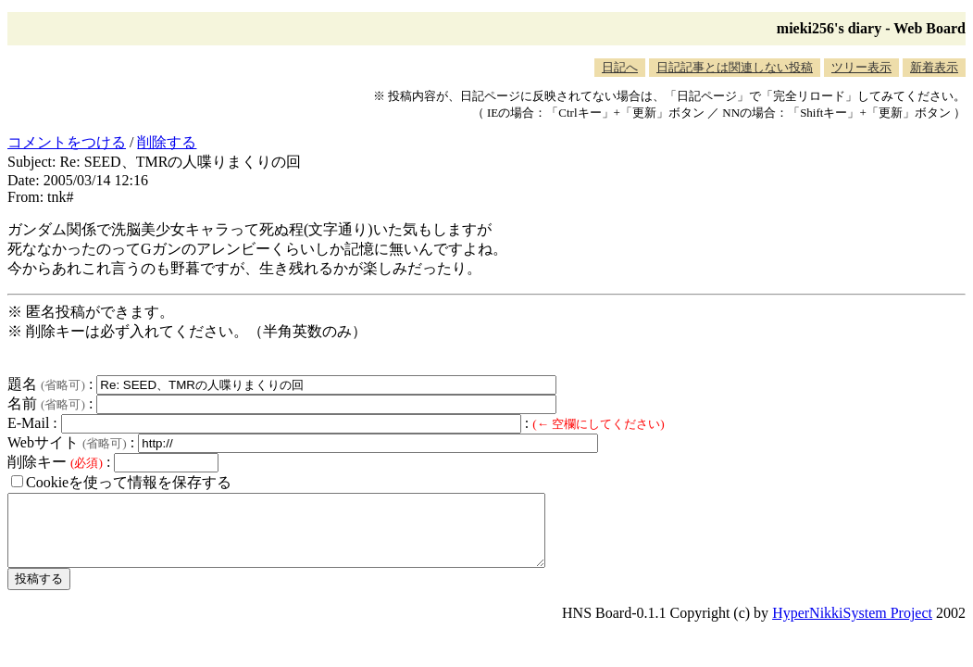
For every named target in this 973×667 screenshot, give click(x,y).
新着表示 (934, 67)
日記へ (620, 67)
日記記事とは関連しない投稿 (734, 67)
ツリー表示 (861, 67)
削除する (166, 142)
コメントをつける (66, 142)
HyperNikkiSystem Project (852, 627)
